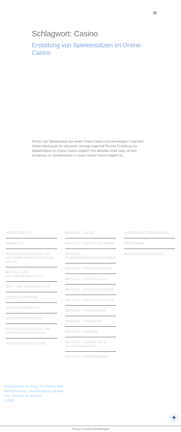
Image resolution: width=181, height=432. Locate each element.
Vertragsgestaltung (26, 343)
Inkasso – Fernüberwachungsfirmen (90, 255)
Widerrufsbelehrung (144, 254)
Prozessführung (22, 297)
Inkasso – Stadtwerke (85, 310)
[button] (155, 13)
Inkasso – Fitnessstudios (89, 268)
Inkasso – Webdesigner (86, 356)
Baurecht (15, 243)
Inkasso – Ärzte (80, 232)
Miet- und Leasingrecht (28, 286)
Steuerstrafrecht (24, 318)
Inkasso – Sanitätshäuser (89, 300)
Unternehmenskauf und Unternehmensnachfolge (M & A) (30, 257)
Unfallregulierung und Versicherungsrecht (28, 331)
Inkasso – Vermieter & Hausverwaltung (85, 344)
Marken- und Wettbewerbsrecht (24, 274)
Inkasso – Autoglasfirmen (89, 243)
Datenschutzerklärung (146, 232)
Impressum (134, 243)
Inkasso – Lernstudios (86, 279)
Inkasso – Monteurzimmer (89, 289)
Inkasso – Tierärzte (83, 321)
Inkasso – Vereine (81, 331)
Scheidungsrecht (22, 307)
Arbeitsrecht (19, 232)
